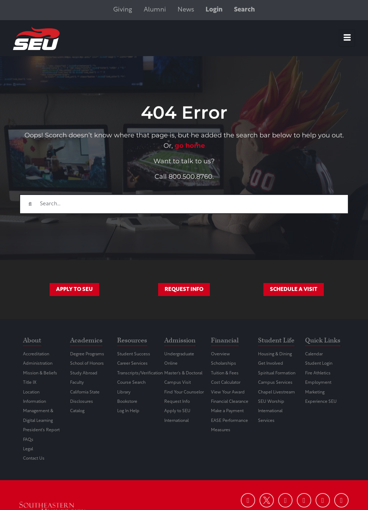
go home (190, 146)
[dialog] (346, 488)
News (186, 9)
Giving (122, 9)
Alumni (155, 9)
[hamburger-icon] (347, 38)
